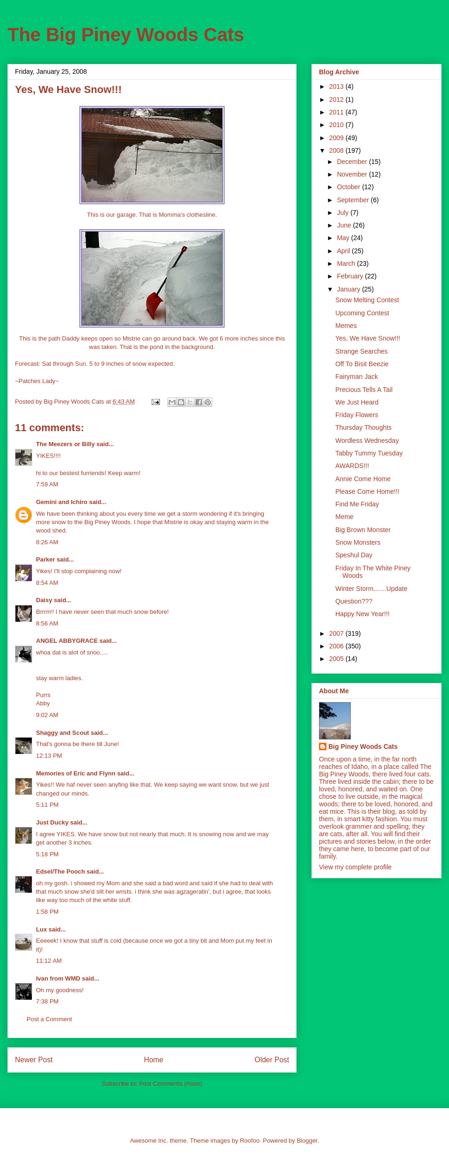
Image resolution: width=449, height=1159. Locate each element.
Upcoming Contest (362, 313)
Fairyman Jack (356, 376)
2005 (337, 658)
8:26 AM (47, 542)
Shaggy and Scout (62, 732)
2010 (337, 124)
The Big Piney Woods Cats (125, 34)
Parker (45, 559)
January (349, 289)
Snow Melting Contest (367, 300)
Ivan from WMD (58, 978)
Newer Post (34, 1060)
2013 (337, 86)
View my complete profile (355, 867)
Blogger (307, 1140)
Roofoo (250, 1140)
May (344, 238)
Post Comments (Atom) (170, 1083)
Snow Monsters (357, 542)
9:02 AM (47, 714)
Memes (346, 325)
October (349, 187)
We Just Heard (356, 402)
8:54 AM (47, 582)
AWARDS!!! (352, 465)
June (345, 225)
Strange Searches (361, 351)
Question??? (353, 601)
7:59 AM (47, 484)
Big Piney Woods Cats (363, 746)
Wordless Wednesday (367, 440)
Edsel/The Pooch (60, 871)
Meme (344, 516)
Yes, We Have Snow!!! (367, 338)
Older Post (271, 1060)
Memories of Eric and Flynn (76, 773)
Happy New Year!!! (362, 614)
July (343, 212)
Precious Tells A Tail (363, 389)
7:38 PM (47, 1001)
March (347, 263)
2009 (337, 138)
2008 (337, 150)
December (353, 161)
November (353, 174)
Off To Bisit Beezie (362, 364)
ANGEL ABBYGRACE (67, 640)
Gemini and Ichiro (61, 501)
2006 (337, 646)
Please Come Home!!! (367, 491)
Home (154, 1060)
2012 (337, 99)
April (344, 251)
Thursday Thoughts (363, 427)
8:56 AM (47, 623)
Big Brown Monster (363, 529)
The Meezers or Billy (65, 444)
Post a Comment (49, 1019)
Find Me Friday (357, 504)
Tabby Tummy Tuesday (369, 453)
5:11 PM (47, 804)
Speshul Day (353, 555)
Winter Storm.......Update (371, 588)
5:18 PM (47, 854)
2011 (337, 112)
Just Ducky (52, 822)
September (353, 200)
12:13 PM (49, 755)
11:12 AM (49, 960)
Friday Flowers (356, 415)
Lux (41, 929)
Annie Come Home (363, 479)
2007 (337, 633)
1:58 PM (47, 911)
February (351, 276)
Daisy (44, 600)
